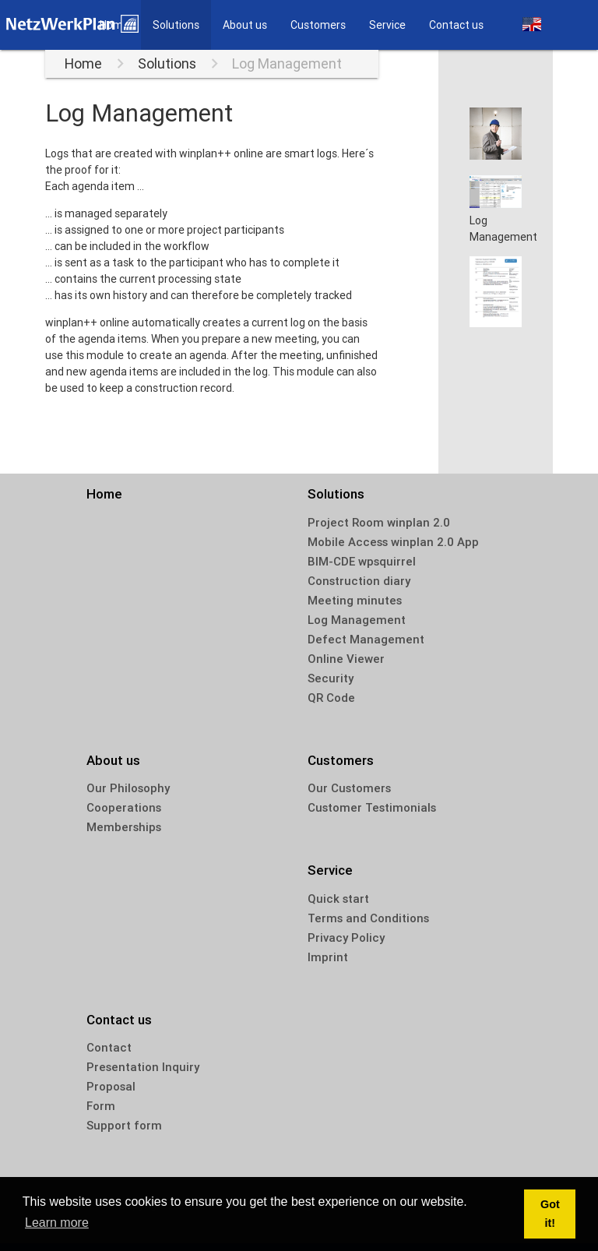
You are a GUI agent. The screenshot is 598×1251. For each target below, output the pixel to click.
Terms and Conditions (368, 918)
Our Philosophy (128, 788)
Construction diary (359, 580)
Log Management (287, 63)
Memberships (123, 826)
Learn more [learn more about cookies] (57, 1222)
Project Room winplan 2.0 (379, 522)
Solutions (176, 25)
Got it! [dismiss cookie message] (550, 1213)
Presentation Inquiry (142, 1066)
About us (245, 25)
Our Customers (349, 788)
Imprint (328, 957)
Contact (109, 1047)
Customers (318, 25)
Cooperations (123, 807)
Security (331, 678)
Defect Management (366, 639)
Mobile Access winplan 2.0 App (393, 541)
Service (387, 25)
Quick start (338, 898)
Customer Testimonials (372, 807)
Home (83, 63)
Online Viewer (346, 658)
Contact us (456, 25)
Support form (124, 1125)
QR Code (331, 697)
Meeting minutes (355, 600)
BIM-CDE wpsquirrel (362, 561)
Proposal (110, 1086)
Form (100, 1105)
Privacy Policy (346, 937)
